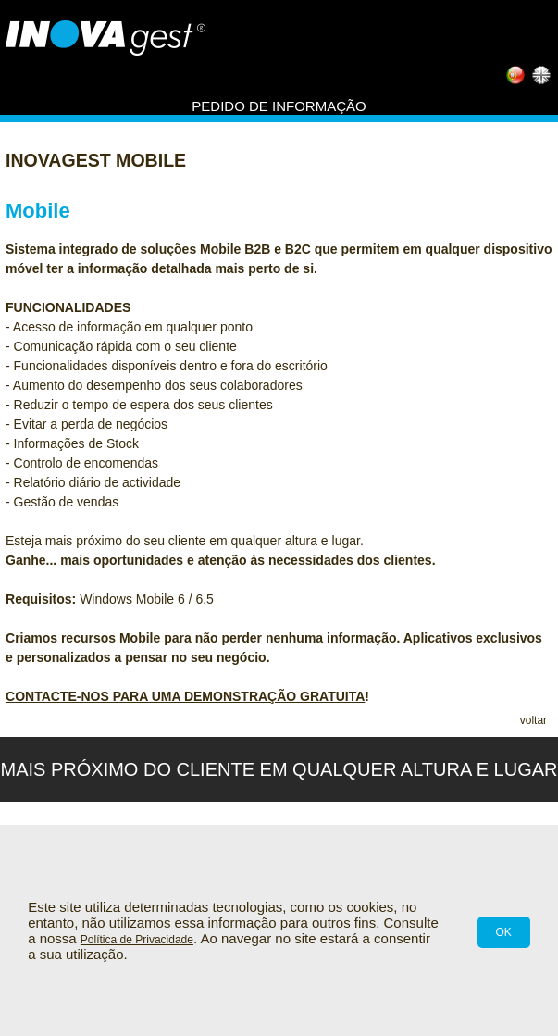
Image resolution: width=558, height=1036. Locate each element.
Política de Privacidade (137, 939)
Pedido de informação (279, 106)
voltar (533, 720)
